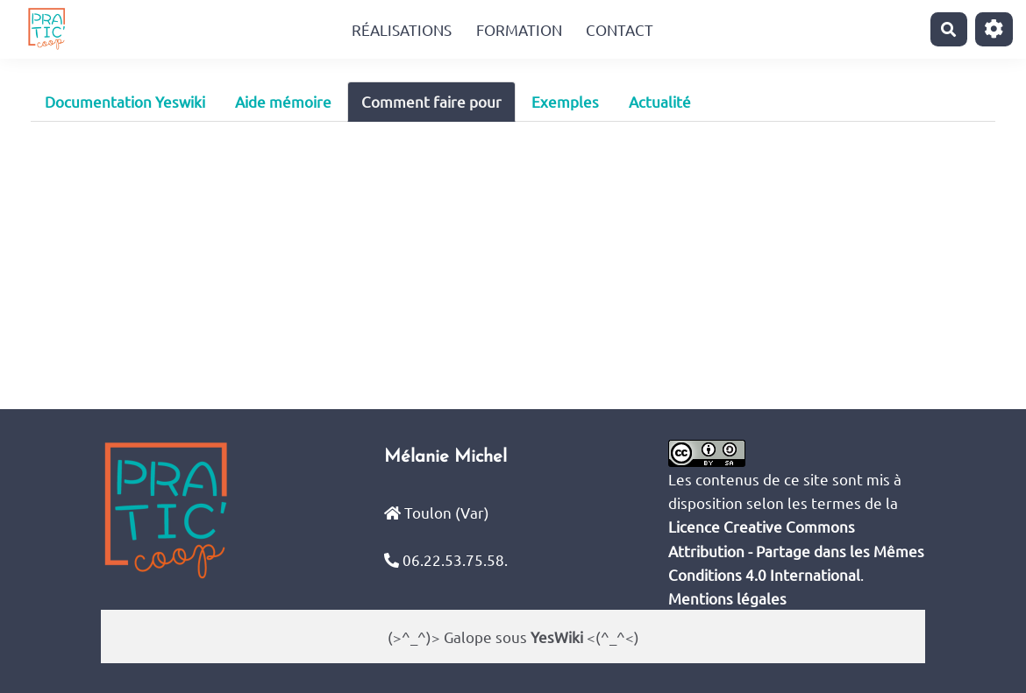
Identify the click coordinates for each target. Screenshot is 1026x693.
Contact (619, 29)
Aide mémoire (283, 101)
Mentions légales (727, 598)
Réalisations (402, 29)
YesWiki (557, 636)
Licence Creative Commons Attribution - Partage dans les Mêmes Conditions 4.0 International (796, 550)
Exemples (565, 101)
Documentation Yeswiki (125, 101)
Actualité (660, 101)
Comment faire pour (431, 101)
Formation (519, 29)
